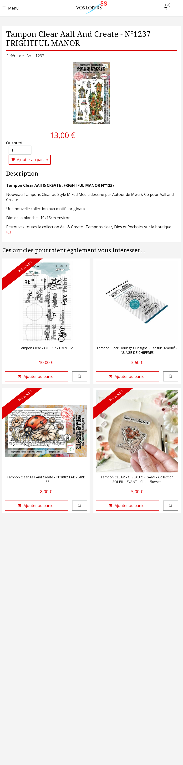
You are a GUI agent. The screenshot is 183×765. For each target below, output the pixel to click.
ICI (8, 232)
